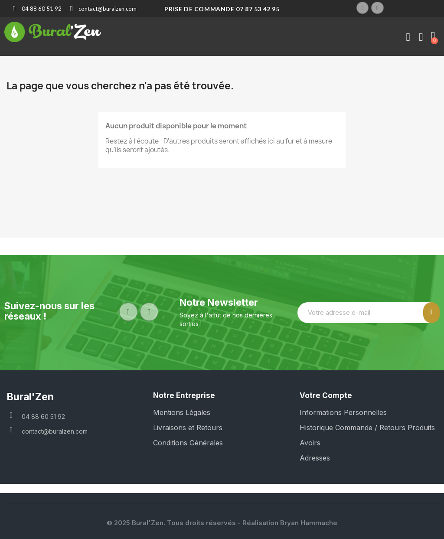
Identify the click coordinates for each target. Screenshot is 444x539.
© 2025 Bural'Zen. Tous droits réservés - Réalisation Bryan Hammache (222, 523)
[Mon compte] (408, 37)
